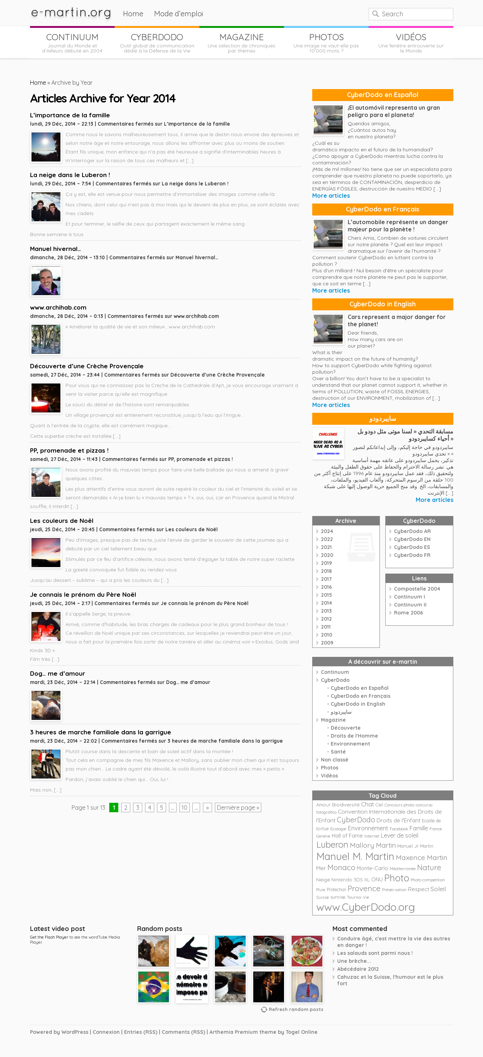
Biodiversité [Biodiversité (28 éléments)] (346, 804)
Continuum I (409, 596)
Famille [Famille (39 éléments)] (419, 828)
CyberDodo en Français (382, 209)
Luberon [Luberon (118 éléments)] (332, 844)
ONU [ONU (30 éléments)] (377, 879)
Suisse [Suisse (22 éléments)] (322, 897)
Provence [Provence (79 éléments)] (364, 888)
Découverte (346, 728)
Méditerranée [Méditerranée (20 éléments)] (403, 868)
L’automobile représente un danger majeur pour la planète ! (398, 225)
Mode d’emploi (178, 13)
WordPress (75, 1032)
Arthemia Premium (233, 1032)
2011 (326, 627)
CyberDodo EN (412, 539)
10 (184, 807)
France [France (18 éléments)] (435, 828)
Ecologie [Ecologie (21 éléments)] (338, 828)
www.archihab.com (58, 307)
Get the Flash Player (49, 937)
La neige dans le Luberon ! (70, 175)
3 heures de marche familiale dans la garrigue (100, 732)
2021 (326, 547)
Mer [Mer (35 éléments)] (321, 868)
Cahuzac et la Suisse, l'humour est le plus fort (390, 980)
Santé (338, 751)
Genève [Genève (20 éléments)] (323, 836)
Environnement (350, 744)
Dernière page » (238, 807)
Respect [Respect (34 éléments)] (418, 889)
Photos (329, 767)
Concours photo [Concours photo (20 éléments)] (399, 805)
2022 (327, 539)
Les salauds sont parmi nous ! (375, 953)
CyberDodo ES (412, 547)
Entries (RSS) (140, 1032)
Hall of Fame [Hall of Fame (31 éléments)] (347, 835)
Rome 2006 (408, 612)
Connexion (106, 1032)
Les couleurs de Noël (61, 520)
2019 (326, 563)
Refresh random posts (296, 1009)
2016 (326, 587)
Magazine (333, 720)
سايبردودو (382, 418)
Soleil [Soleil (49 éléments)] (438, 889)
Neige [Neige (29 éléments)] (323, 879)
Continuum (335, 672)
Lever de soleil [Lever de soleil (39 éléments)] (399, 835)
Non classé (334, 759)
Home (133, 13)
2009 (327, 642)
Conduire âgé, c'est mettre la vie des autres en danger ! (393, 941)
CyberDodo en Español (383, 95)
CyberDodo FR (412, 555)
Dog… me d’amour (57, 673)
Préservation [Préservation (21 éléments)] (394, 889)
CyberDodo (335, 680)
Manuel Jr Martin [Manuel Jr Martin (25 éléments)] (415, 846)
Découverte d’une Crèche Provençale (87, 366)
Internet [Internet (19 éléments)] (372, 836)
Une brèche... (354, 961)
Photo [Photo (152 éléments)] (396, 878)
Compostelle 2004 (417, 589)
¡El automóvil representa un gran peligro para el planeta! (394, 111)
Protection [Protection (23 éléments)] (336, 889)
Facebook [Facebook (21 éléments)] (399, 828)
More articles (331, 195)
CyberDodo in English (382, 304)
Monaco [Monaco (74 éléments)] (341, 867)
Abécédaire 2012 (358, 969)
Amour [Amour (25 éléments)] (323, 805)
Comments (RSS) (183, 1032)
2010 (326, 635)
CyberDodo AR (412, 531)
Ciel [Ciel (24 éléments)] (379, 805)
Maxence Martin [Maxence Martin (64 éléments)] (422, 857)
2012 (326, 619)
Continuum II (410, 604)
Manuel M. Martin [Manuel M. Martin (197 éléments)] (355, 856)
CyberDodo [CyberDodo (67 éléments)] (356, 819)
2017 (326, 579)
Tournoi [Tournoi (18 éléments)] (354, 897)
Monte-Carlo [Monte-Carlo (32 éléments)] (372, 868)
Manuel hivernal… (55, 248)
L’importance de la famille (70, 115)
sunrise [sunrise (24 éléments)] (338, 897)
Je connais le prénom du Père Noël (83, 594)
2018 (326, 571)
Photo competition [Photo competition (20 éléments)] (428, 879)
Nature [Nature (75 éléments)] (429, 867)
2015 (326, 595)
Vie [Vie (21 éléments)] (366, 897)
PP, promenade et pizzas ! (69, 450)
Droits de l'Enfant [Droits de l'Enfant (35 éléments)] (398, 820)
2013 (326, 611)
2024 (327, 531)
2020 (327, 555)
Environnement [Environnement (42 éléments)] (368, 828)
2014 (326, 603)
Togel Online (302, 1032)
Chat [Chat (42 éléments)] (367, 804)
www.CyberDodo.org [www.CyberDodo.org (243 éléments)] (365, 906)
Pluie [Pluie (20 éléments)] (320, 889)
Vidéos (329, 775)
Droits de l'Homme (354, 736)
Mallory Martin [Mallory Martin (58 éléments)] (373, 845)
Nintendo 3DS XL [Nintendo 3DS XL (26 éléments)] (350, 879)
